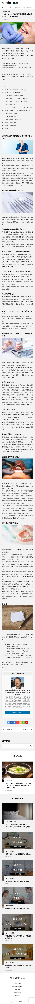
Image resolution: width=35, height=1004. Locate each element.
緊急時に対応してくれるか (13, 119)
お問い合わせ (17, 992)
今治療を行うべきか (11, 113)
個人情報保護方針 (17, 986)
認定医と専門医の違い (11, 122)
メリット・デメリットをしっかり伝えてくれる (19, 107)
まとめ (6, 128)
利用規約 (17, 989)
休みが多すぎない (11, 104)
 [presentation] (32, 759)
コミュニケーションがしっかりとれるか (17, 101)
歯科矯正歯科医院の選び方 (12, 93)
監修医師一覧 (17, 983)
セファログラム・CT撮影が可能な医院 (17, 98)
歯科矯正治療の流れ (10, 125)
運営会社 (17, 995)
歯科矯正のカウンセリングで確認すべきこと (17, 110)
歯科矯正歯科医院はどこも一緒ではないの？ (17, 90)
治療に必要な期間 (11, 116)
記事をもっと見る (17, 712)
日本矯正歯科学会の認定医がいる (15, 95)
